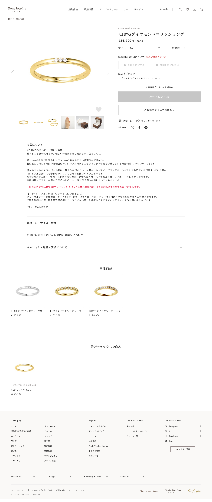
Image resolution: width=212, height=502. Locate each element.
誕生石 (47, 441)
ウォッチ (48, 436)
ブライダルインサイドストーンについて (141, 78)
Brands (164, 9)
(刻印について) (138, 56)
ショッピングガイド (97, 426)
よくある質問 (94, 450)
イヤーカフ (15, 460)
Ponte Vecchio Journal (98, 446)
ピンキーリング (17, 446)
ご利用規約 (60, 490)
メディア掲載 (49, 460)
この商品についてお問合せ (159, 110)
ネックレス (15, 436)
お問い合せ (93, 455)
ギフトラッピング (96, 431)
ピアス (14, 450)
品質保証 (92, 441)
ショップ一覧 (132, 436)
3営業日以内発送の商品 (21, 431)
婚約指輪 (73, 9)
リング (14, 441)
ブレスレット (50, 426)
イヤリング (15, 455)
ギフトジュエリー (51, 455)
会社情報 (130, 426)
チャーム (48, 431)
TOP (10, 18)
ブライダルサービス (68, 196)
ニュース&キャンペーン (137, 431)
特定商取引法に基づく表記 (41, 490)
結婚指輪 (89, 9)
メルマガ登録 (183, 449)
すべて (13, 426)
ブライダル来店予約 (38, 206)
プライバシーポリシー (76, 490)
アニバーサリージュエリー (114, 9)
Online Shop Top (17, 490)
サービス (139, 9)
